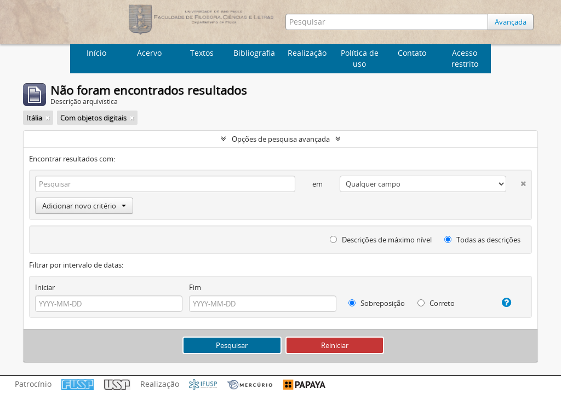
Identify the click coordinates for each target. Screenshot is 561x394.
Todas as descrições (482, 240)
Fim (195, 287)
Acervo (149, 53)
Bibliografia (254, 53)
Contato (412, 53)
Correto (436, 303)
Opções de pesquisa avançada (281, 139)
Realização (307, 53)
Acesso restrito (464, 58)
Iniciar (45, 287)
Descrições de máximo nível (381, 240)
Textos (202, 53)
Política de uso (360, 58)
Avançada (510, 22)
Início (96, 53)
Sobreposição (376, 303)
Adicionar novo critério (84, 206)
